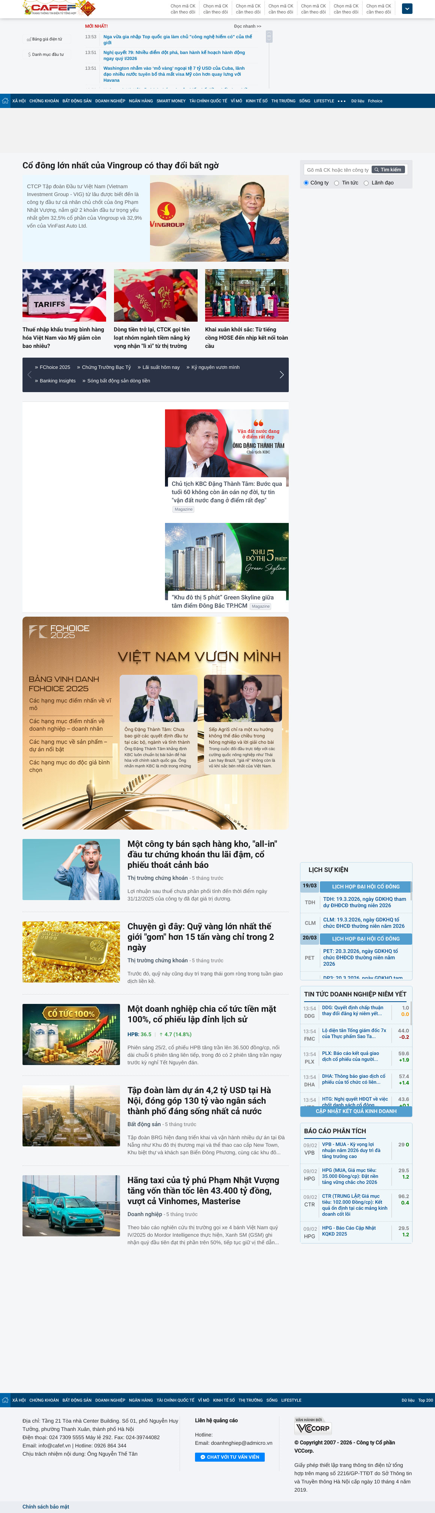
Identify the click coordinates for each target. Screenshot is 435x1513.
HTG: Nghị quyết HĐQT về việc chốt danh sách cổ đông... (355, 1102)
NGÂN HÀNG (141, 101)
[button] (284, 375)
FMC (309, 1039)
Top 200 (425, 1400)
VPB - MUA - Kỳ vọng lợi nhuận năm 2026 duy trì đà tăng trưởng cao (351, 1150)
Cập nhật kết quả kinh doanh (356, 1112)
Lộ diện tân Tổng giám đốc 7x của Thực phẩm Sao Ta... (354, 1034)
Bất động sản (144, 1124)
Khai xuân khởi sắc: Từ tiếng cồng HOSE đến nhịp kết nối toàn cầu (246, 337)
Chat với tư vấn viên (230, 1457)
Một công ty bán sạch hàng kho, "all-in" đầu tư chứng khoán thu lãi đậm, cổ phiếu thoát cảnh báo (202, 854)
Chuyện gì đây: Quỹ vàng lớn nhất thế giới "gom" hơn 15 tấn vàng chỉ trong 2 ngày (201, 937)
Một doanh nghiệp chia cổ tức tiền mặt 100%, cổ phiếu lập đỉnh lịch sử (202, 1014)
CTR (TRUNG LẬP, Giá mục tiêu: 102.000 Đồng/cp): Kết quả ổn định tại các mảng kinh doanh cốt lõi (354, 1205)
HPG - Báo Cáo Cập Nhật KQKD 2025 (349, 1231)
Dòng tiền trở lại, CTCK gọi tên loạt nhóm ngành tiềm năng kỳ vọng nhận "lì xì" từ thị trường (152, 337)
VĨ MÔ (236, 101)
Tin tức (350, 183)
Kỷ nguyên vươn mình (216, 367)
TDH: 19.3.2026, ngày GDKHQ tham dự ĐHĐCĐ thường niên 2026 (364, 902)
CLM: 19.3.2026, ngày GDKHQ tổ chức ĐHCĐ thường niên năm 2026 (364, 923)
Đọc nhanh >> (247, 26)
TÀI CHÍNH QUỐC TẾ (208, 101)
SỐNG (304, 101)
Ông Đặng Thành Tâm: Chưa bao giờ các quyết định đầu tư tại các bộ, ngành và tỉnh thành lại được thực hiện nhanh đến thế (157, 736)
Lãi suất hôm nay (161, 367)
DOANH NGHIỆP (110, 101)
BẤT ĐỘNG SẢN (77, 101)
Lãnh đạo (382, 183)
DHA (309, 1085)
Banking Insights (57, 380)
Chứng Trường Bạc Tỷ (106, 367)
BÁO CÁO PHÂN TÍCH (335, 1131)
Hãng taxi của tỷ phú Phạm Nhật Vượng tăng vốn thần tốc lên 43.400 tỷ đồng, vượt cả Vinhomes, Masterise (203, 1190)
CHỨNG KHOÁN (44, 101)
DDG (309, 1016)
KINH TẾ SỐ (257, 101)
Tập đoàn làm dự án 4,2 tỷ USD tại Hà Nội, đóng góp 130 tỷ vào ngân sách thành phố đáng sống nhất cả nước (199, 1100)
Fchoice (375, 101)
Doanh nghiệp (145, 1214)
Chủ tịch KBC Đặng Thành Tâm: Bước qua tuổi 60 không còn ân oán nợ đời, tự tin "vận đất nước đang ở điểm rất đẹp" (227, 492)
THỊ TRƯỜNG (284, 101)
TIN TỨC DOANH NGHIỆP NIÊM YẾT (355, 994)
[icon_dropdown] (407, 8)
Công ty (319, 183)
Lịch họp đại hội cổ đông (366, 887)
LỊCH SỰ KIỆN (328, 870)
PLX (309, 1062)
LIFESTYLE (324, 101)
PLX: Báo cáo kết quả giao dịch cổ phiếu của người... (350, 1056)
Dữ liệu (357, 101)
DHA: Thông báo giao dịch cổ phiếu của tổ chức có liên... (354, 1079)
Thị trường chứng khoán (158, 878)
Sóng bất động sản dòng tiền (118, 380)
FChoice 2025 (55, 367)
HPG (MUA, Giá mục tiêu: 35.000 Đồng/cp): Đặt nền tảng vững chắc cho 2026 (350, 1176)
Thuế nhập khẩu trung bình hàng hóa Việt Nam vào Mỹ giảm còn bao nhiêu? (63, 337)
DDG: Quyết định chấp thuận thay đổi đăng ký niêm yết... (352, 1011)
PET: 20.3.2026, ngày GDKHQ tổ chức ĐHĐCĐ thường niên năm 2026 (360, 957)
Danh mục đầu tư (44, 54)
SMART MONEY (171, 101)
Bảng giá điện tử (43, 39)
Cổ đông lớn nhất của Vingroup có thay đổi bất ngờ (120, 165)
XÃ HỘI (19, 101)
